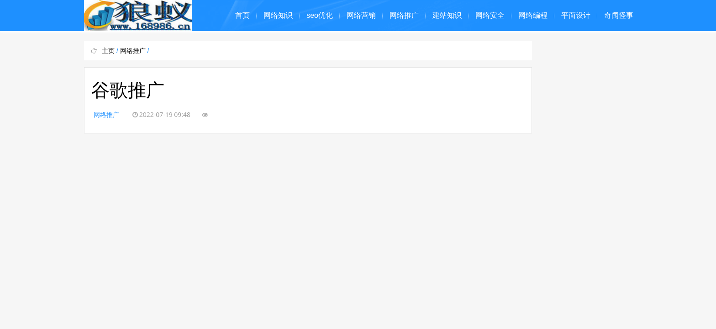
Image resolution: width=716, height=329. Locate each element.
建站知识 (447, 15)
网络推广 (404, 15)
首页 (242, 15)
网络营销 (361, 15)
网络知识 (278, 15)
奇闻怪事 (618, 15)
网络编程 (533, 15)
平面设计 (575, 15)
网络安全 (490, 15)
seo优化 (319, 15)
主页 (108, 50)
